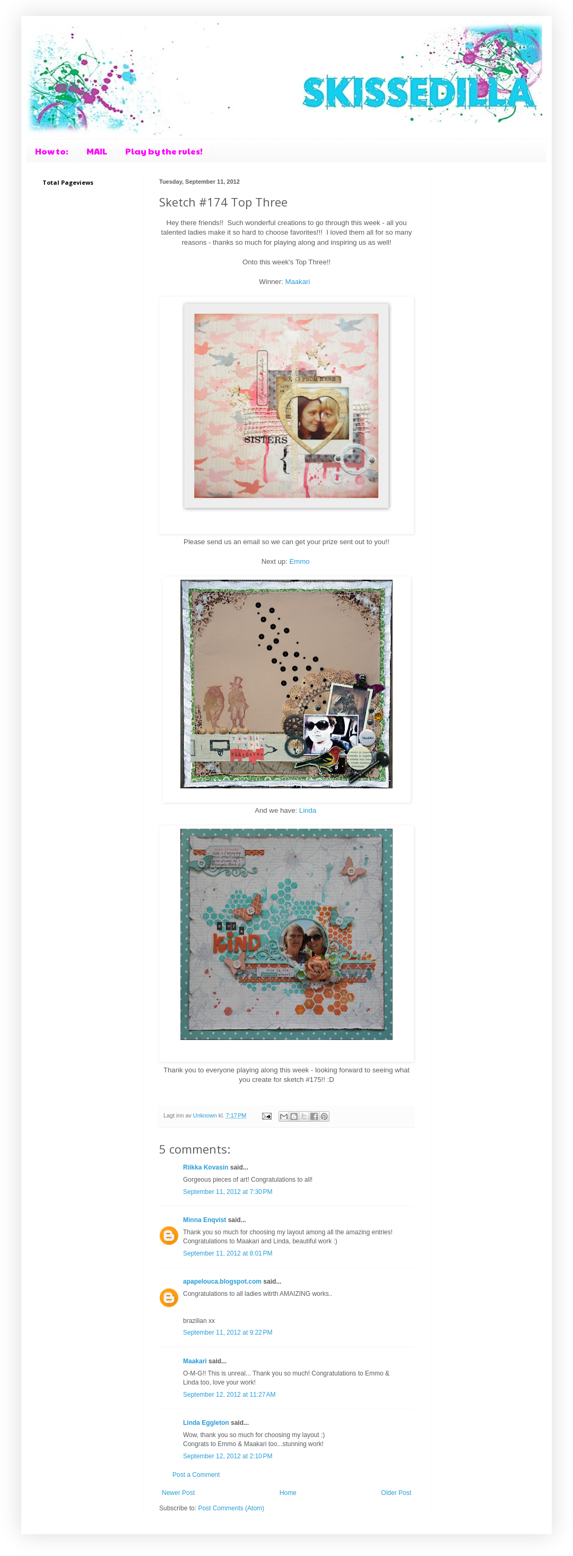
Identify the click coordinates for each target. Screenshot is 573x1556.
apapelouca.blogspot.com (222, 1281)
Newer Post (178, 1493)
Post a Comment (196, 1474)
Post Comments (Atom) (231, 1508)
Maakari (297, 282)
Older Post (396, 1493)
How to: (51, 151)
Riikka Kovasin (205, 1167)
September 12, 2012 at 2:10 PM (227, 1456)
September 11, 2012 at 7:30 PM (227, 1192)
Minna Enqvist (204, 1220)
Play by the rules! (164, 151)
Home (288, 1493)
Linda (307, 810)
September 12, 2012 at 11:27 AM (229, 1394)
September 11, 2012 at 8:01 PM (227, 1253)
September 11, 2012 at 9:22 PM (227, 1332)
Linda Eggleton (206, 1422)
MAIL (96, 151)
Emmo (300, 561)
